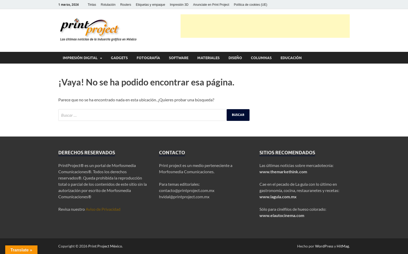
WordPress (324, 246)
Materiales (208, 58)
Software (178, 58)
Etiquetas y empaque (150, 5)
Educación (291, 58)
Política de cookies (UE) (250, 5)
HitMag (343, 246)
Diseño (235, 58)
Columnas (261, 58)
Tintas (92, 5)
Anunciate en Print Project (211, 5)
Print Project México (105, 246)
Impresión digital (80, 58)
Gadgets (119, 58)
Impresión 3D (179, 5)
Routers (125, 5)
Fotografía (148, 58)
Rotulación (108, 5)
